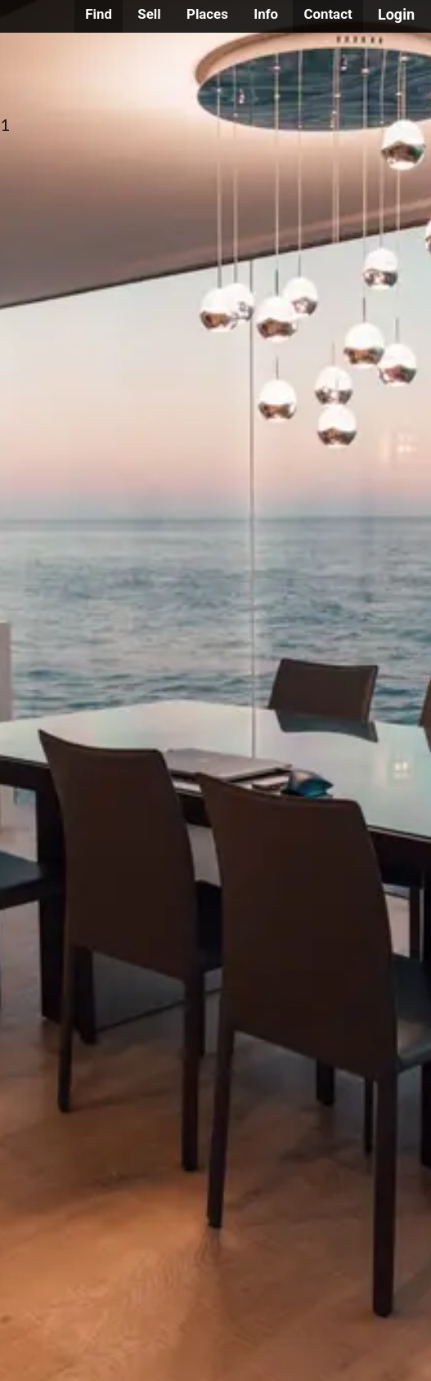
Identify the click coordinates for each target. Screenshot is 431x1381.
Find (98, 14)
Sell (148, 14)
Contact (327, 14)
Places (207, 14)
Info (266, 14)
